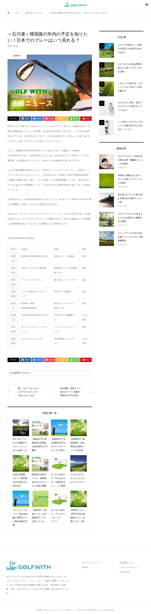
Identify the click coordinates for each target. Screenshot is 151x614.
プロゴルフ (26, 373)
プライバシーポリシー (128, 567)
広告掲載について (127, 563)
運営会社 (85, 567)
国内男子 (16, 373)
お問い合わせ (125, 572)
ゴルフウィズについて (91, 563)
